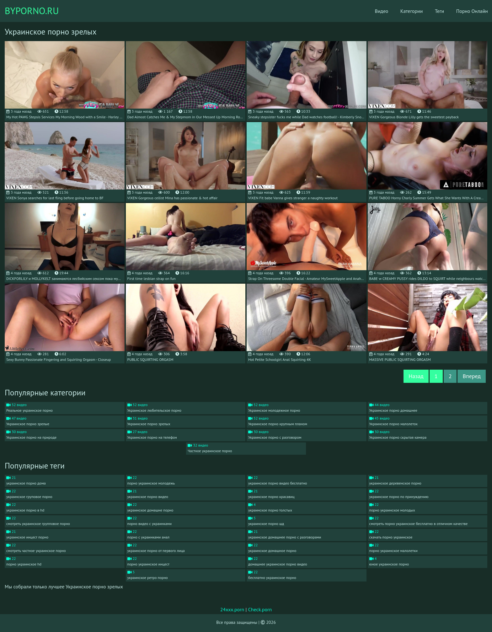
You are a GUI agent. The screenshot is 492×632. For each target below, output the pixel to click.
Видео (372, 11)
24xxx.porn (232, 609)
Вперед (472, 376)
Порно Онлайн (465, 11)
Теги (431, 11)
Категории (403, 11)
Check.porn (260, 609)
